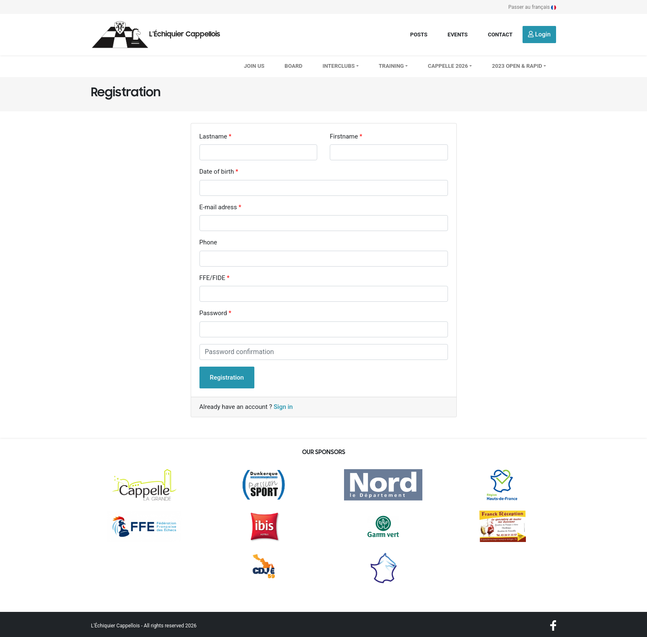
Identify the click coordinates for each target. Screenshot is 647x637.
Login (539, 34)
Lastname (213, 136)
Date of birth (216, 171)
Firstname (344, 136)
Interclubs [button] (339, 66)
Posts (418, 34)
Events (458, 34)
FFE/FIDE (212, 278)
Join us (254, 66)
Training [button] (391, 66)
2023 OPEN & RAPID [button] (517, 66)
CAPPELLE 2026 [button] (448, 66)
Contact (500, 34)
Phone (208, 242)
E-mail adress (218, 207)
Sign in (283, 407)
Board (294, 66)
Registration (227, 377)
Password (213, 313)
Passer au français (532, 7)
